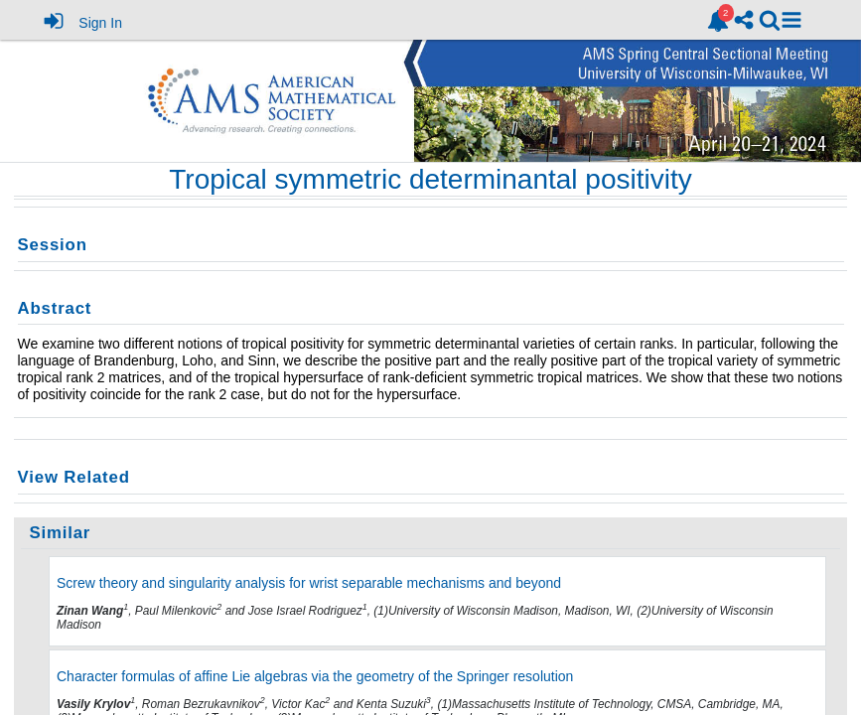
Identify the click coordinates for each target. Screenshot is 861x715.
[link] (718, 21)
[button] (791, 20)
